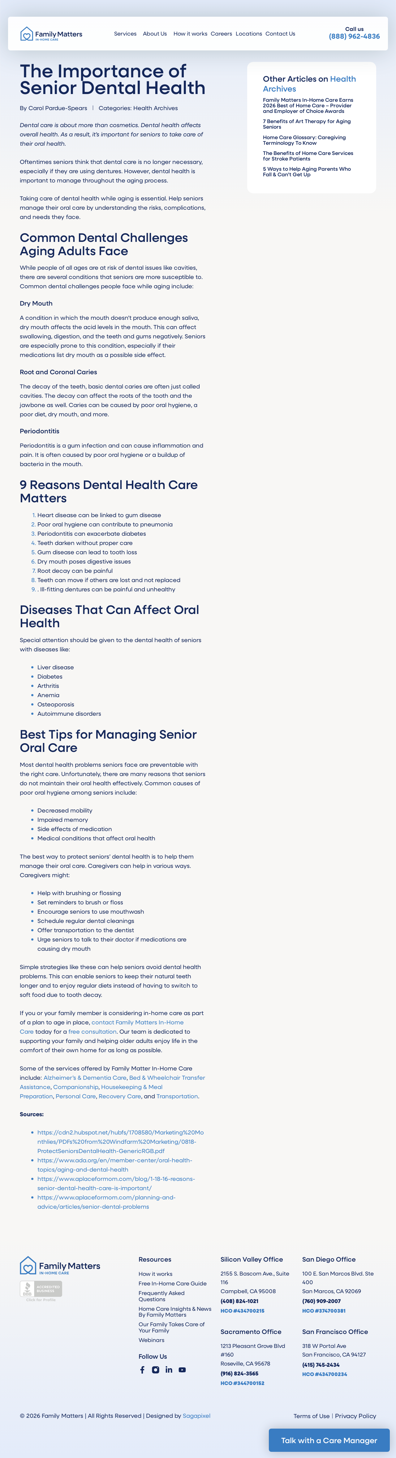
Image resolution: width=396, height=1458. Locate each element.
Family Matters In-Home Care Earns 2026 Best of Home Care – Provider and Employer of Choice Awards (308, 105)
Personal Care (76, 1096)
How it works (190, 33)
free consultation (92, 1031)
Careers (221, 33)
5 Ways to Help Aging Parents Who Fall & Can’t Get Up (307, 171)
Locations (249, 33)
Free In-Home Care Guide (173, 1283)
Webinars (151, 1340)
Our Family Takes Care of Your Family (172, 1327)
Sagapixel (196, 1415)
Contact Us (280, 33)
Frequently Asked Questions (162, 1295)
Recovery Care (120, 1096)
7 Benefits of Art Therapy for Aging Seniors (307, 124)
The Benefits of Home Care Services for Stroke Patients (308, 155)
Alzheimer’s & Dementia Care (85, 1077)
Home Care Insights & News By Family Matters (175, 1311)
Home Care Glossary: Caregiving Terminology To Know (304, 140)
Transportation (177, 1096)
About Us (156, 33)
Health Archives (155, 108)
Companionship (75, 1087)
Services (127, 33)
